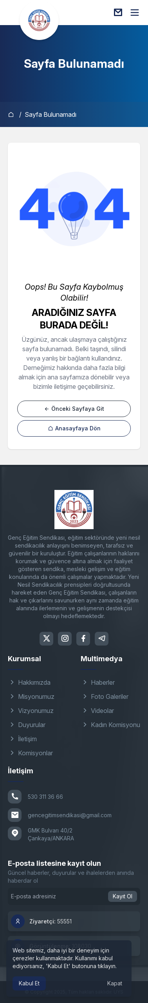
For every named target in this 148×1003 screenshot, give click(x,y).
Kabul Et (29, 983)
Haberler (98, 682)
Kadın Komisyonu (110, 725)
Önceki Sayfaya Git (74, 408)
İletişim (22, 739)
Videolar (97, 711)
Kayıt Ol (122, 896)
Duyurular (26, 725)
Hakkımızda (29, 682)
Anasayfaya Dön (74, 428)
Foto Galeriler (104, 696)
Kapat (114, 983)
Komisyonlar (30, 753)
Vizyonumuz (31, 711)
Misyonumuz (31, 696)
